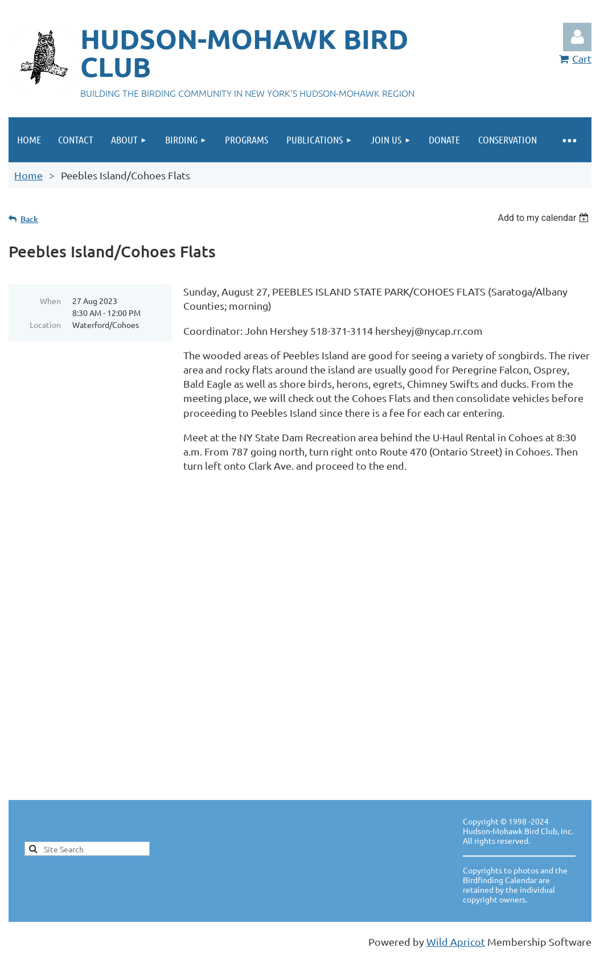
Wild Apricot (455, 941)
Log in (577, 37)
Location (45, 324)
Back (29, 219)
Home (28, 175)
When (50, 301)
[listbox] (544, 218)
